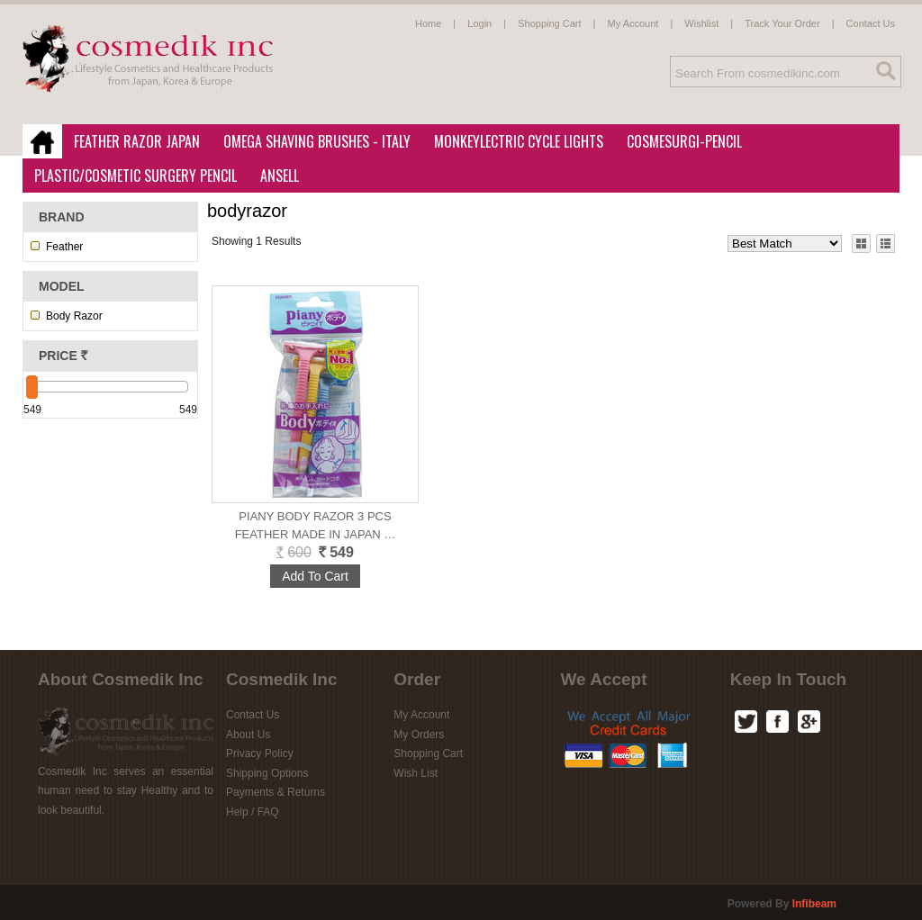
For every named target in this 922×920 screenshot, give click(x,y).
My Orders (418, 734)
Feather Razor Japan (131, 142)
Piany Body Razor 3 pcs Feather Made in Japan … (315, 525)
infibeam (814, 903)
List (885, 243)
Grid (861, 243)
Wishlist (701, 23)
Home (428, 23)
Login (479, 23)
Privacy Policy (260, 753)
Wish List (415, 773)
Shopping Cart (549, 23)
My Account (633, 23)
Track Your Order (782, 23)
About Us (248, 734)
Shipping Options (267, 773)
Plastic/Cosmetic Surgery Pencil (130, 176)
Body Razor (74, 316)
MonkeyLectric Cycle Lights (513, 142)
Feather (64, 246)
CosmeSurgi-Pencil (684, 141)
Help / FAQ (252, 812)
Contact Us (870, 23)
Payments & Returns (275, 792)
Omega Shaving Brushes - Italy (311, 142)
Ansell (274, 176)
